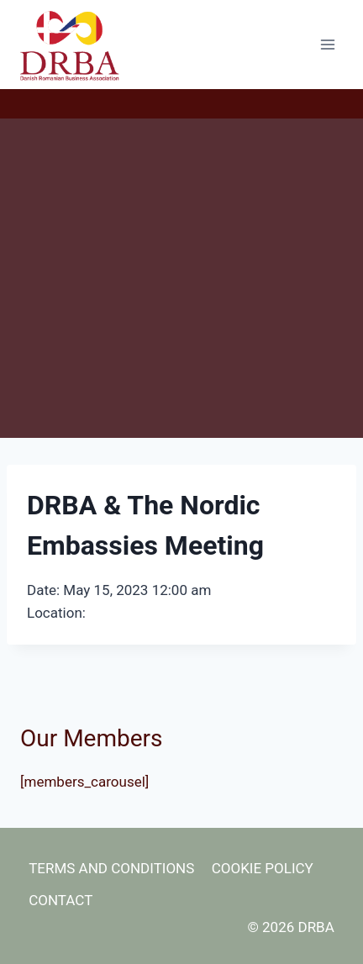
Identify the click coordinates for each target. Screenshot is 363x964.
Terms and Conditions (111, 868)
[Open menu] (327, 44)
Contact (60, 900)
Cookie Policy (262, 868)
